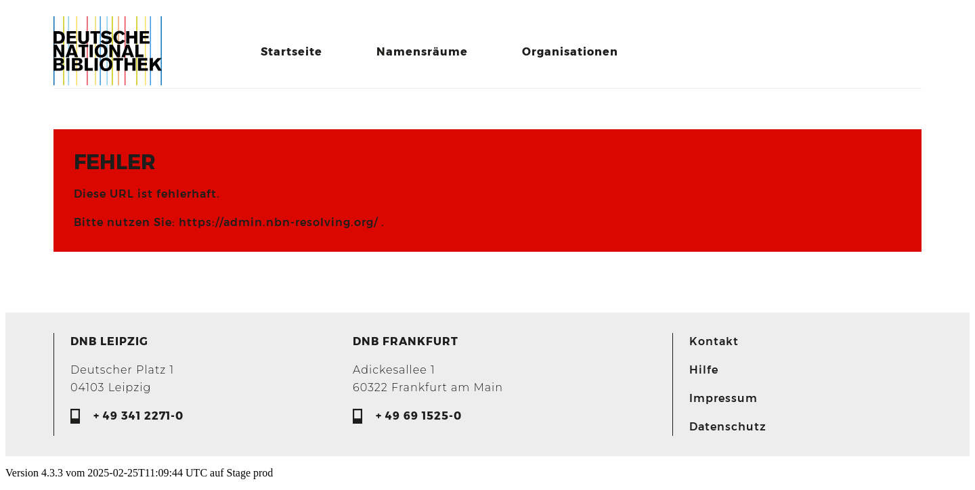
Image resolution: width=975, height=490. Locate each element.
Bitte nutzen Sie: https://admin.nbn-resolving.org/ (227, 222)
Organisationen (570, 51)
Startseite (291, 51)
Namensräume (422, 51)
